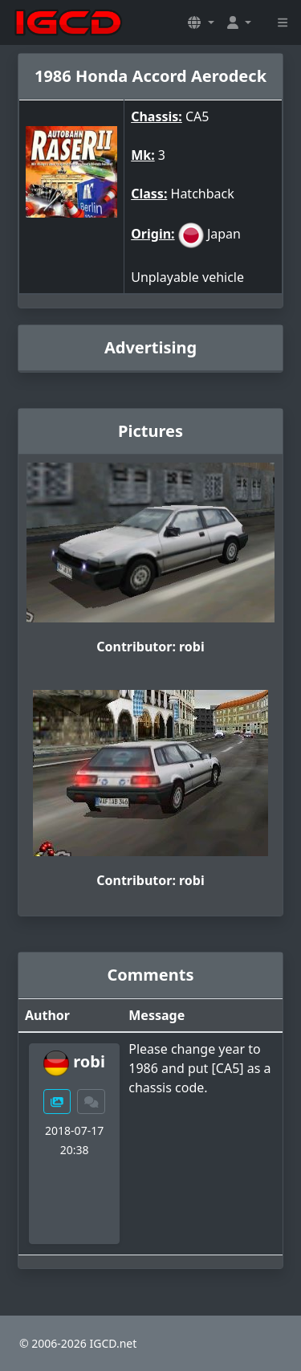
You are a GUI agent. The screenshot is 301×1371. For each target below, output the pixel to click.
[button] (200, 22)
